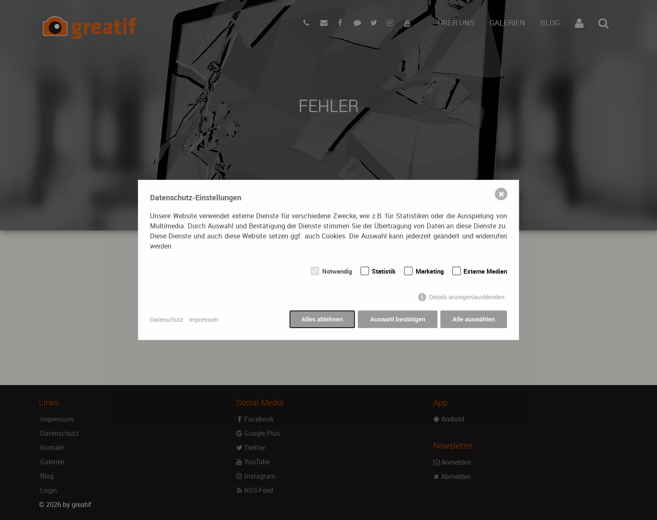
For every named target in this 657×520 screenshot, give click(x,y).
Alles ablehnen (322, 319)
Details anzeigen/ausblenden (466, 297)
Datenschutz (166, 319)
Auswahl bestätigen (397, 319)
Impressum (203, 319)
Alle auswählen (474, 319)
